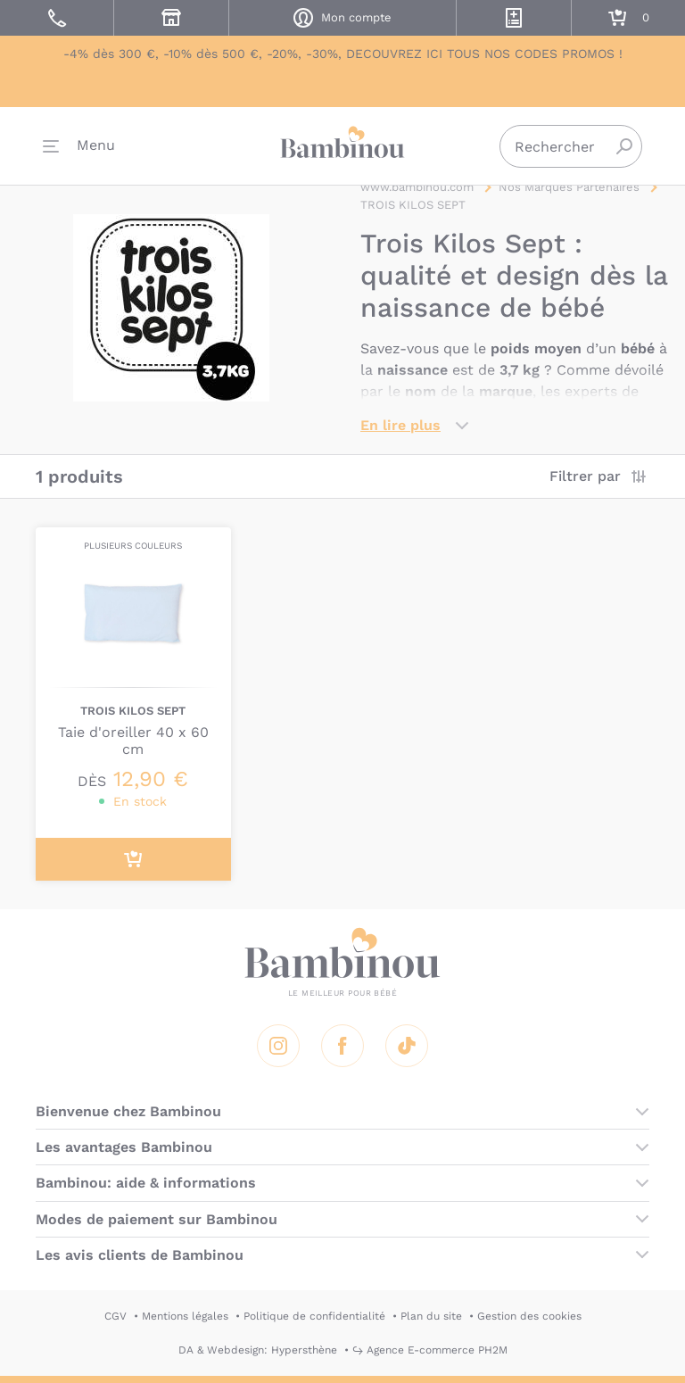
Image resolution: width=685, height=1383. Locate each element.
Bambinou (342, 143)
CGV (115, 1316)
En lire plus (400, 425)
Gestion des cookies (529, 1316)
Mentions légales (185, 1316)
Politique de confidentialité (314, 1316)
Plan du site (431, 1316)
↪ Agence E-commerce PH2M (430, 1350)
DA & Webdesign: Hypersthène (257, 1350)
